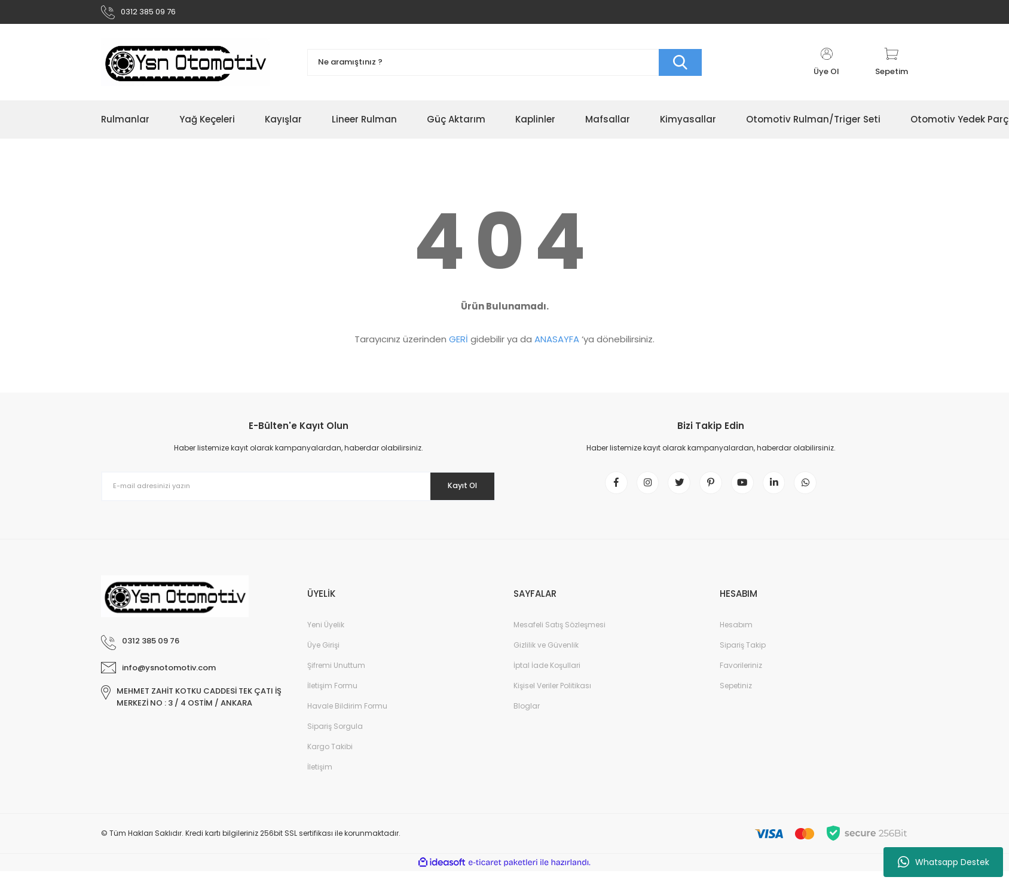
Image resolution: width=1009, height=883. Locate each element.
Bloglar (526, 718)
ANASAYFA (556, 344)
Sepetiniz (736, 697)
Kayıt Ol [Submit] (456, 490)
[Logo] (185, 67)
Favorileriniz (741, 677)
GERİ (458, 344)
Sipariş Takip (743, 657)
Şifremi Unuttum (336, 677)
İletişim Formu (332, 697)
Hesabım (736, 636)
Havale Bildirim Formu (347, 718)
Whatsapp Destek (943, 862)
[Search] (504, 67)
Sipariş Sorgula (335, 738)
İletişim (319, 779)
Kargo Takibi (330, 758)
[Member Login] (826, 67)
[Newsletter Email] (298, 491)
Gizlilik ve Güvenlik (546, 657)
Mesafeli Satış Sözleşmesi (559, 636)
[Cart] (891, 67)
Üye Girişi (323, 657)
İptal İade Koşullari (546, 677)
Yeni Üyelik (325, 636)
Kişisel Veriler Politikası (552, 697)
